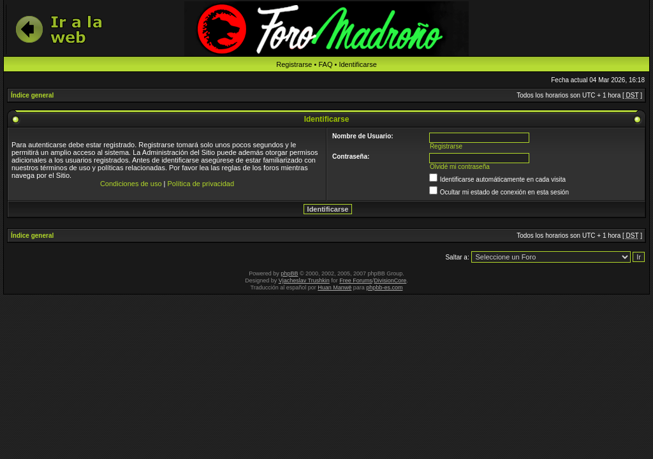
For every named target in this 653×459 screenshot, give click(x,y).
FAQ (325, 64)
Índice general (32, 95)
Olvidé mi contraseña (460, 166)
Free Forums (355, 280)
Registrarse (294, 64)
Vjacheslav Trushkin (304, 280)
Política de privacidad (201, 183)
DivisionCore (390, 280)
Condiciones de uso (131, 183)
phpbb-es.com (384, 287)
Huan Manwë (334, 287)
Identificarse (357, 64)
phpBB (289, 273)
